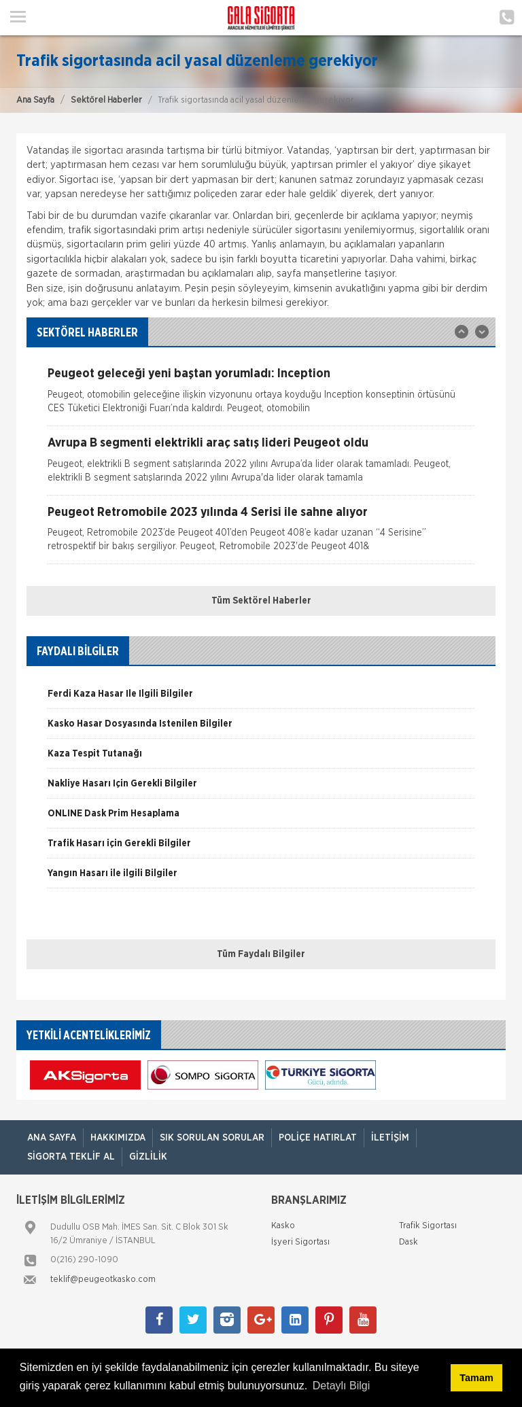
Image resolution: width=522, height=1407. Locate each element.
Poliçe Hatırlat (318, 1138)
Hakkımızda (117, 1138)
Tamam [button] (476, 1377)
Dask (408, 1242)
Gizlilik (148, 1157)
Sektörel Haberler (106, 100)
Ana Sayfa (35, 100)
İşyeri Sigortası (300, 1242)
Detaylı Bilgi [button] (341, 1385)
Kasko (283, 1225)
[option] (261, 396)
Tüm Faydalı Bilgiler (261, 954)
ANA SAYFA (51, 1138)
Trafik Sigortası (428, 1225)
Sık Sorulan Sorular (212, 1138)
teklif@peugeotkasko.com (103, 1279)
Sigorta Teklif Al (71, 1157)
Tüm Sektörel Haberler (261, 601)
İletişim (390, 1138)
